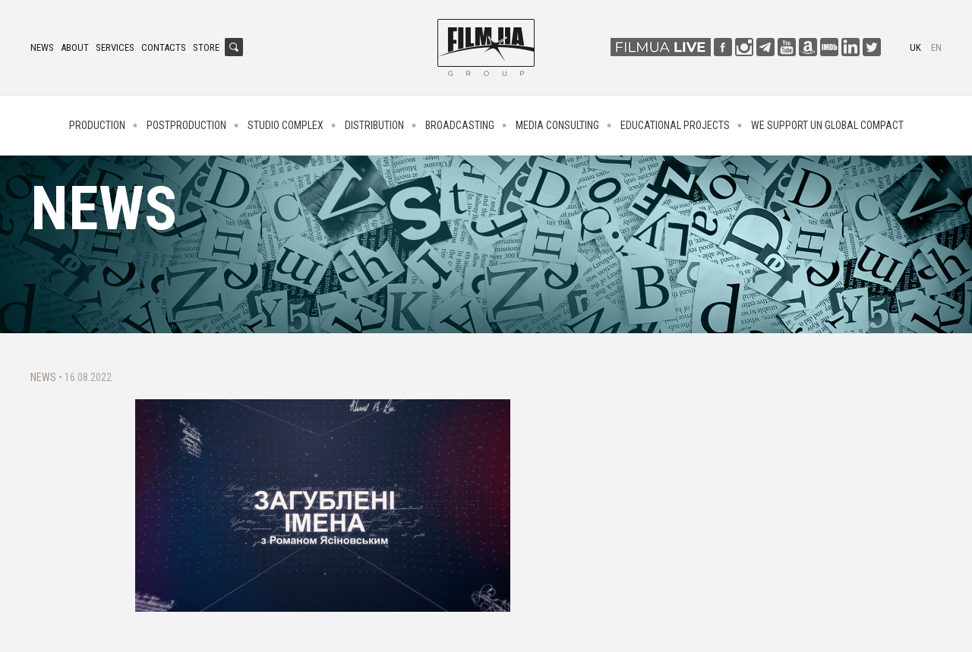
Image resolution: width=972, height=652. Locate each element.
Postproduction (186, 125)
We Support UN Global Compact (827, 125)
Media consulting (557, 125)
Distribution (374, 125)
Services (115, 47)
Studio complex (285, 125)
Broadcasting (459, 125)
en (936, 47)
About (75, 47)
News (42, 47)
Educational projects (675, 125)
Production (97, 125)
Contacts (163, 47)
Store (206, 47)
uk (915, 47)
